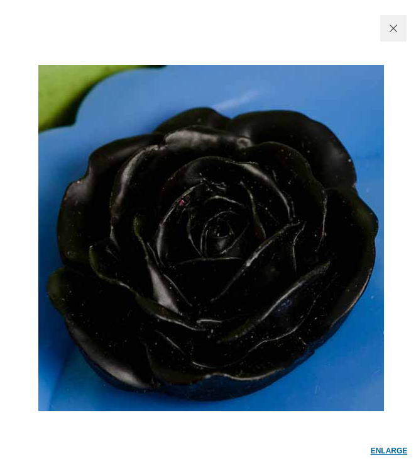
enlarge (389, 450)
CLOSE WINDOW (393, 28)
